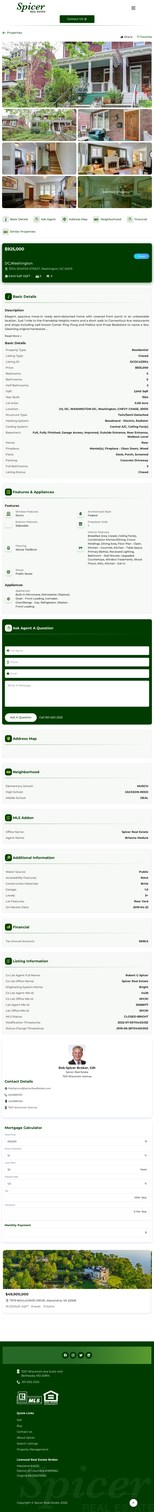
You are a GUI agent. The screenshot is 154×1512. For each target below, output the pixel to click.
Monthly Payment (18, 1225)
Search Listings (27, 1443)
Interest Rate (11, 1176)
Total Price (10, 1134)
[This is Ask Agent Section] (44, 219)
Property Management (33, 1449)
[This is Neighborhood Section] (107, 219)
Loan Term (10, 1162)
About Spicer (26, 1437)
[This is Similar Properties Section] (18, 231)
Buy (19, 1425)
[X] (80, 1355)
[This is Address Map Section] (74, 219)
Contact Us (24, 1431)
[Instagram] (73, 1355)
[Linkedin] (88, 1355)
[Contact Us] (77, 19)
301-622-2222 (54, 717)
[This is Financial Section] (136, 219)
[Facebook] (65, 1355)
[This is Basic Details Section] (15, 219)
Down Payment (13, 1148)
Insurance (10, 1205)
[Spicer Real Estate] (31, 7)
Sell (19, 1420)
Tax (6, 1191)
